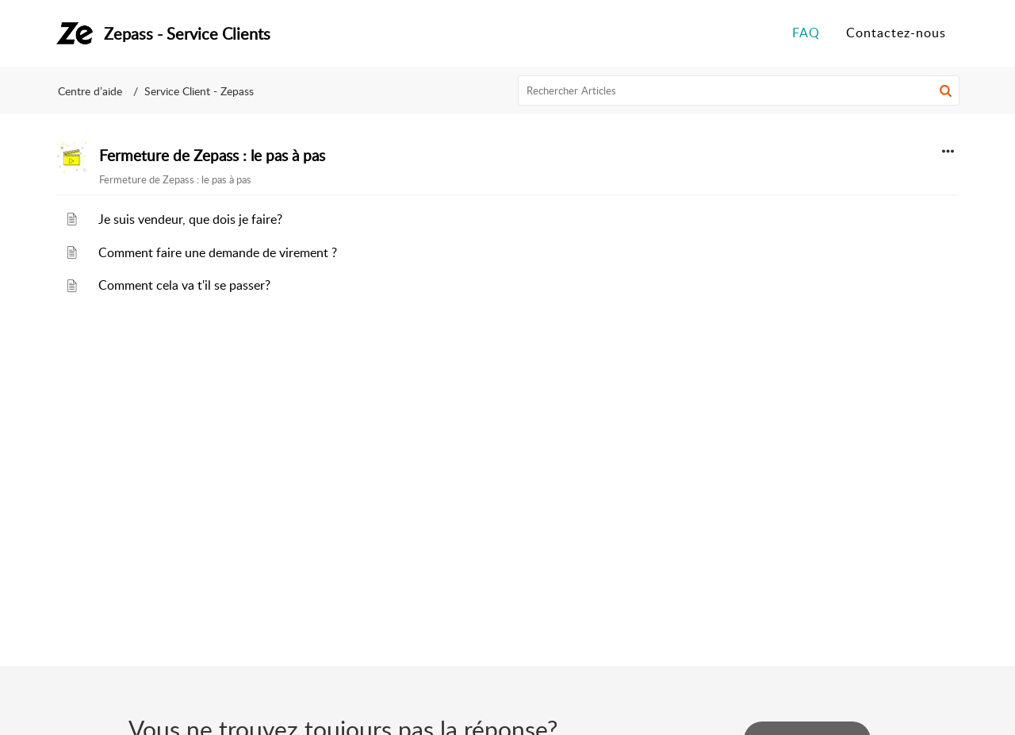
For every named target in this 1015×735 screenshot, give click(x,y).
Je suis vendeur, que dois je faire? (190, 219)
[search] (739, 90)
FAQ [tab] (806, 32)
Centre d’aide (90, 90)
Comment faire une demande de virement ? (217, 252)
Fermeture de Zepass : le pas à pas (212, 155)
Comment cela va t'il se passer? (184, 285)
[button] (946, 90)
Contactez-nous (896, 32)
